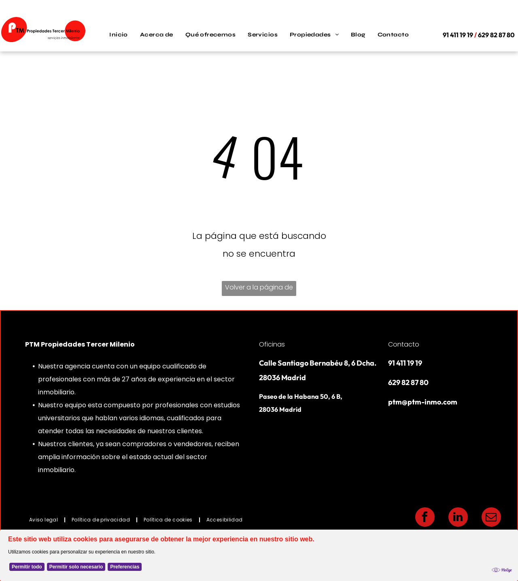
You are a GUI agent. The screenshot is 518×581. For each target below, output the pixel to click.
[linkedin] (458, 518)
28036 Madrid (280, 409)
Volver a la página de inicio (259, 289)
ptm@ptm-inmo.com (422, 401)
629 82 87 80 (408, 382)
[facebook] (425, 518)
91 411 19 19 (405, 363)
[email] (491, 518)
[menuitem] (118, 35)
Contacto (403, 344)
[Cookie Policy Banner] (259, 555)
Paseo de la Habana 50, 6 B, (300, 396)
